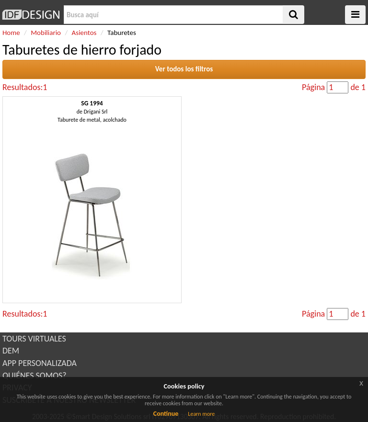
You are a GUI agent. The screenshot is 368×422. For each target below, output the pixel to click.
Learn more (201, 414)
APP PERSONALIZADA (39, 363)
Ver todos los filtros (184, 69)
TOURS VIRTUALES (34, 338)
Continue (166, 414)
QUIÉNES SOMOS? (34, 375)
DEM (10, 350)
